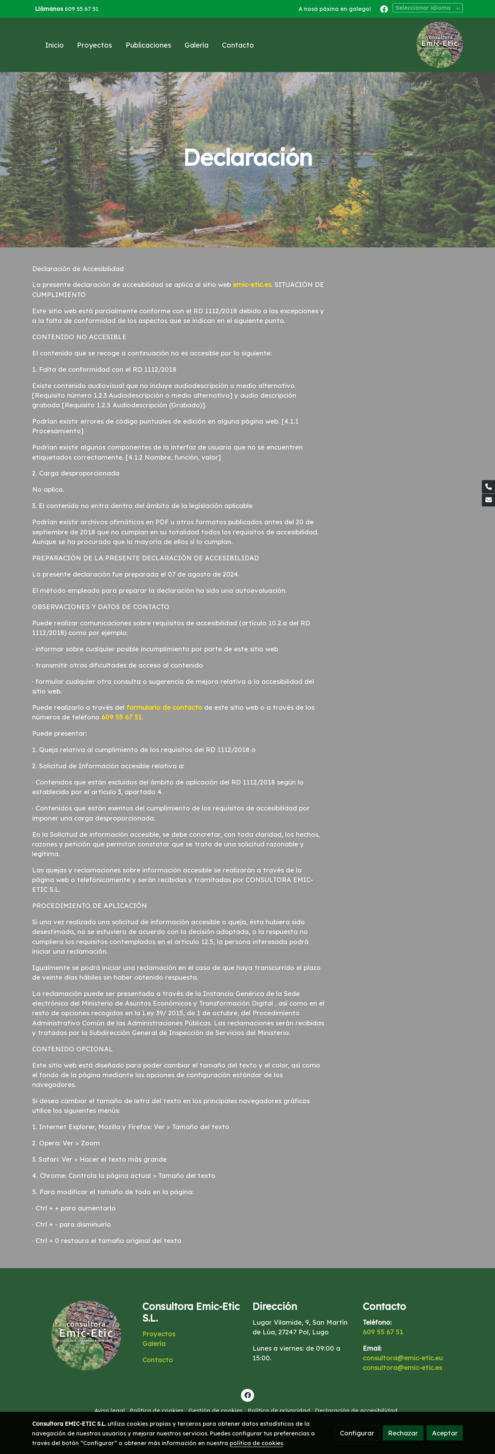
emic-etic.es (252, 284)
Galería (154, 1343)
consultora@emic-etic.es (402, 1367)
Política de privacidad (279, 1410)
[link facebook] (384, 8)
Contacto (157, 1360)
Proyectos (158, 1334)
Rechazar (403, 1433)
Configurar (357, 1433)
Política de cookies (156, 1410)
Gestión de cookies (215, 1410)
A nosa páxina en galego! (335, 8)
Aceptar (445, 1433)
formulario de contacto (164, 707)
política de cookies (256, 1443)
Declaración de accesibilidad (356, 1410)
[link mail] (488, 500)
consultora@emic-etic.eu (403, 1358)
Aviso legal (109, 1410)
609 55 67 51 (81, 8)
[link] (439, 45)
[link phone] (488, 486)
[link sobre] (82, 1335)
